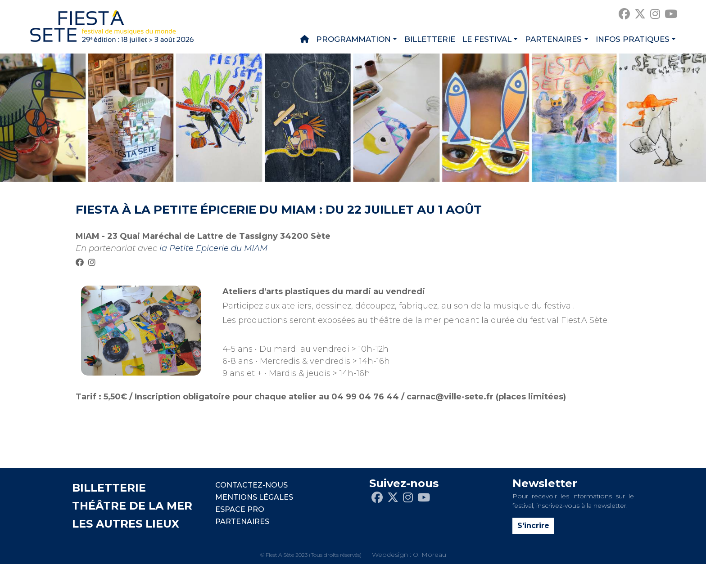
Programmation (353, 39)
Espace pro (239, 509)
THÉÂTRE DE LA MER (132, 505)
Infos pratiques (633, 39)
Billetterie (429, 39)
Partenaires (553, 39)
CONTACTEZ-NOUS (251, 485)
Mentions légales (254, 497)
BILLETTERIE (109, 487)
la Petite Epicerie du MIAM (213, 248)
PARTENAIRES (242, 521)
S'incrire (533, 525)
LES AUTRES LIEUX (125, 523)
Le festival (486, 39)
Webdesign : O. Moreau (409, 555)
